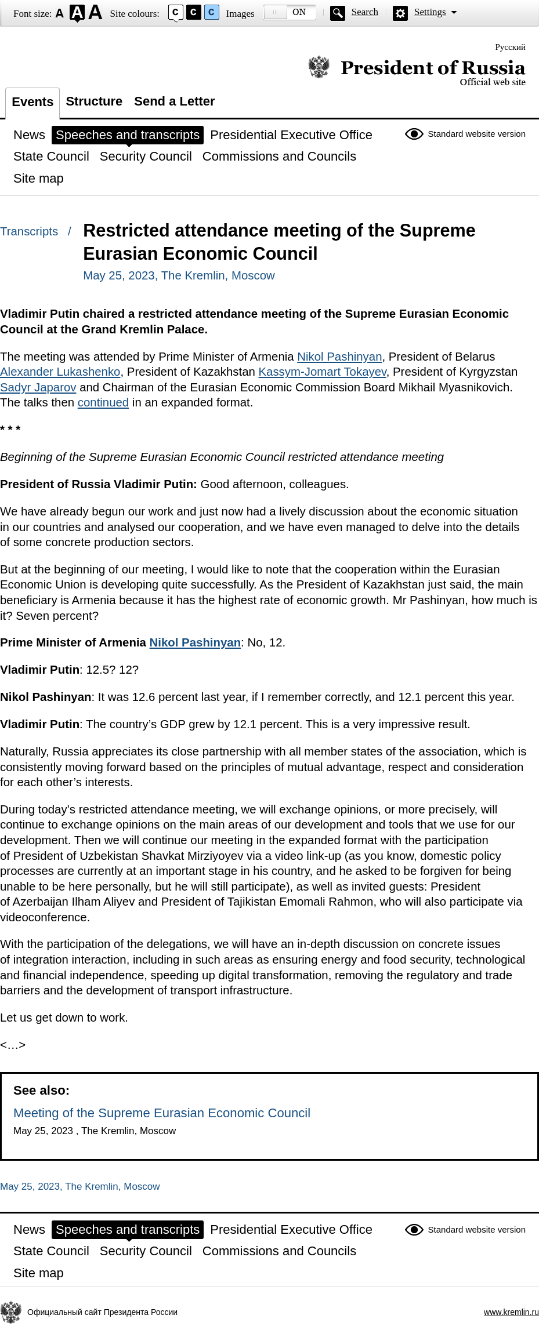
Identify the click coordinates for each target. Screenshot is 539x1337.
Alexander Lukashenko (60, 371)
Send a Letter (174, 101)
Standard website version (477, 134)
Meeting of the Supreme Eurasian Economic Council (161, 1113)
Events (32, 102)
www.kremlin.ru (511, 1312)
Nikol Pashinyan (339, 356)
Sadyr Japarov (38, 387)
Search (365, 11)
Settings (430, 11)
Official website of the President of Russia (417, 71)
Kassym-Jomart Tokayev (322, 371)
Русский (510, 47)
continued (103, 402)
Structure (94, 101)
